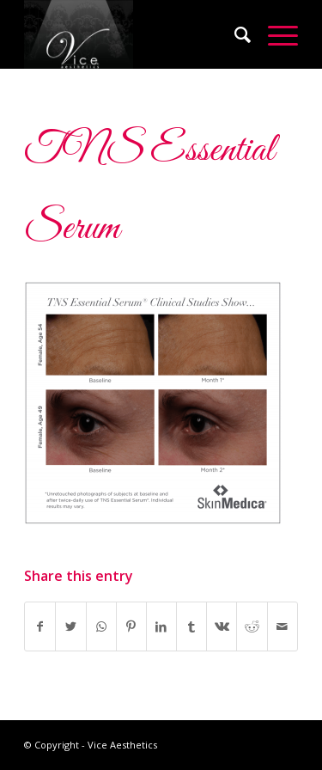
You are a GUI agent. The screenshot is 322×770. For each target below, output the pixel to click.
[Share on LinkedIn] (161, 626)
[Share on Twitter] (70, 626)
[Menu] (274, 34)
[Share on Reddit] (251, 626)
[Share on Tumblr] (191, 626)
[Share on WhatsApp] (101, 626)
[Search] (234, 34)
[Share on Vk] (221, 626)
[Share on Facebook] (40, 626)
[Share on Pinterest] (131, 626)
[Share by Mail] (282, 626)
